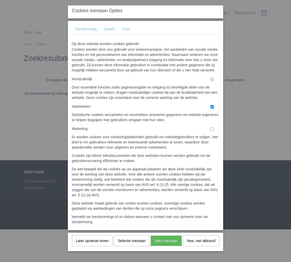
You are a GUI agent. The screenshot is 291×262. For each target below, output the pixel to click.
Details (109, 39)
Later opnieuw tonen (92, 251)
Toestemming (86, 39)
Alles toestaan (166, 251)
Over (126, 39)
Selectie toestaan (132, 251)
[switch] (212, 89)
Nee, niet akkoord (201, 251)
